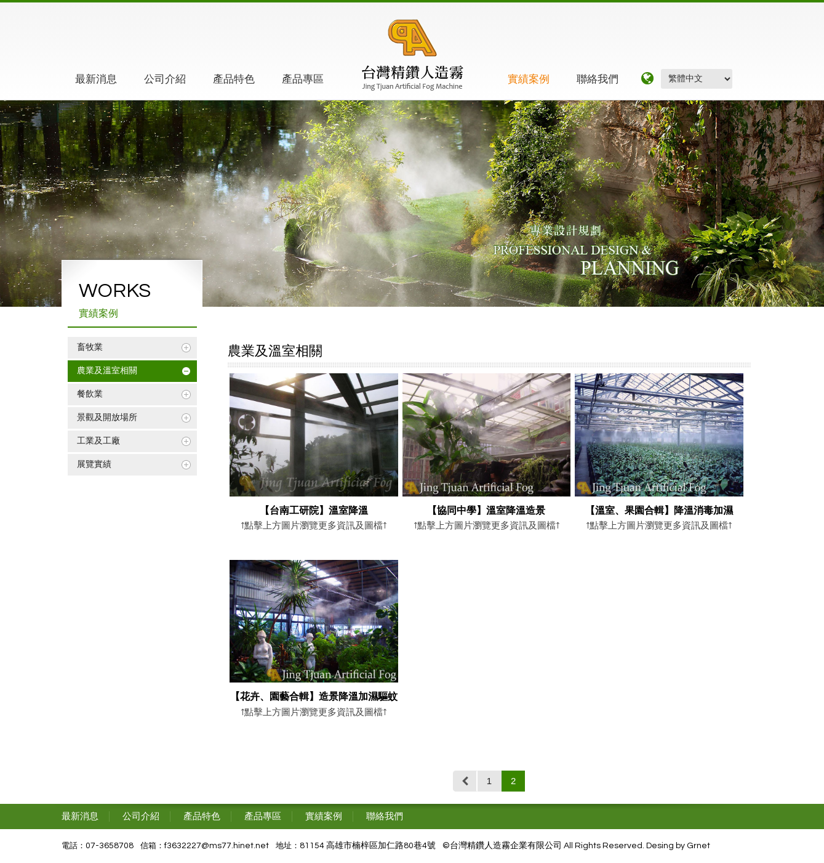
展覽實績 (94, 464)
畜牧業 (90, 347)
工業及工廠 (98, 441)
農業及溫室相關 (107, 371)
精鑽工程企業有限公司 (412, 55)
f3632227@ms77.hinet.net (216, 845)
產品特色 (234, 79)
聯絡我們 (597, 79)
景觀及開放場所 (107, 417)
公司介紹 (165, 79)
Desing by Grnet (678, 845)
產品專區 (303, 79)
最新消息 (96, 79)
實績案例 (529, 79)
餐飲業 (90, 394)
